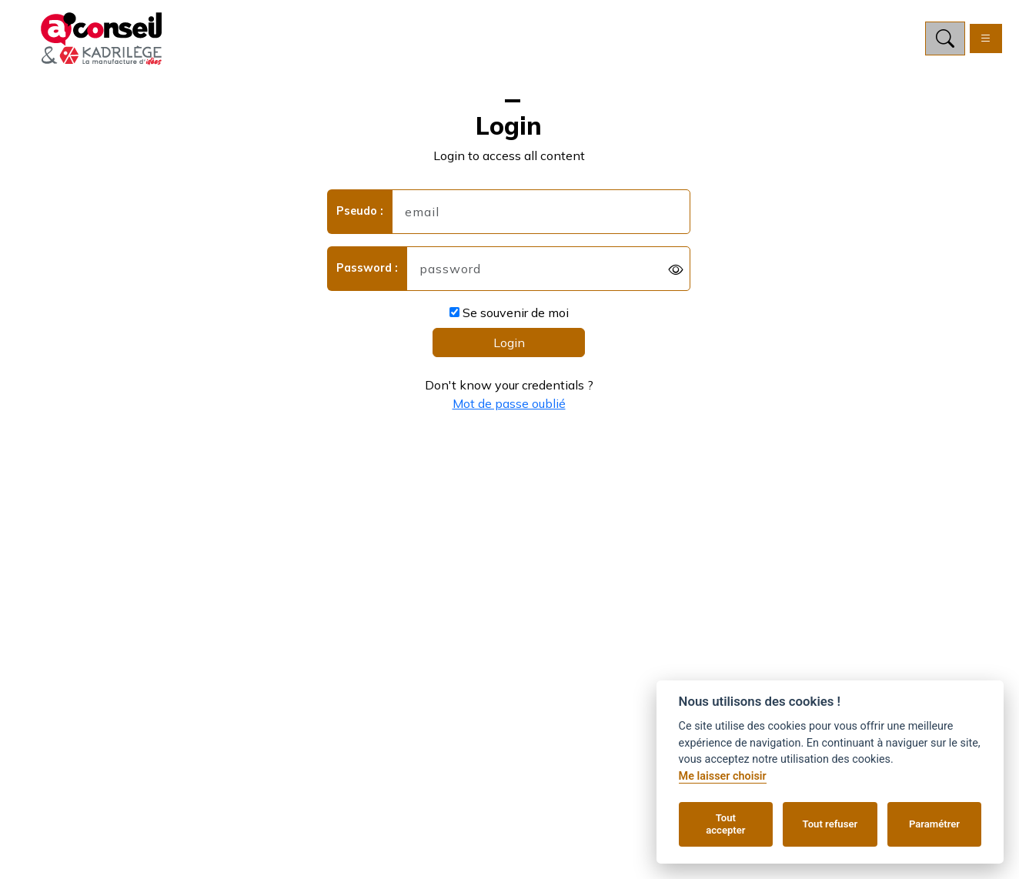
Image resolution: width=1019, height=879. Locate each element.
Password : (367, 268)
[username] (541, 211)
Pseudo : (359, 211)
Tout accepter (725, 824)
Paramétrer (934, 824)
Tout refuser (830, 824)
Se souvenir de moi (509, 312)
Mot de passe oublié (509, 403)
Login (509, 342)
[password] (548, 268)
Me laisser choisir (723, 776)
